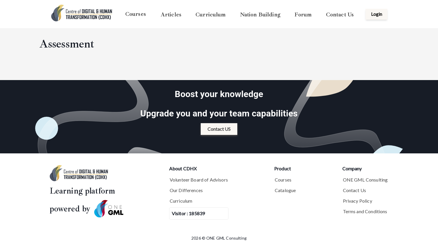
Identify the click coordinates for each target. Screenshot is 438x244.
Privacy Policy (357, 201)
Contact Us (340, 14)
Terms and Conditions (365, 211)
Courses (135, 14)
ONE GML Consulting (365, 179)
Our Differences (186, 190)
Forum (303, 14)
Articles (171, 14)
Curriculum (210, 14)
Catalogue (285, 190)
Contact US (219, 129)
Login (376, 14)
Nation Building (260, 14)
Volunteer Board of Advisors (199, 179)
